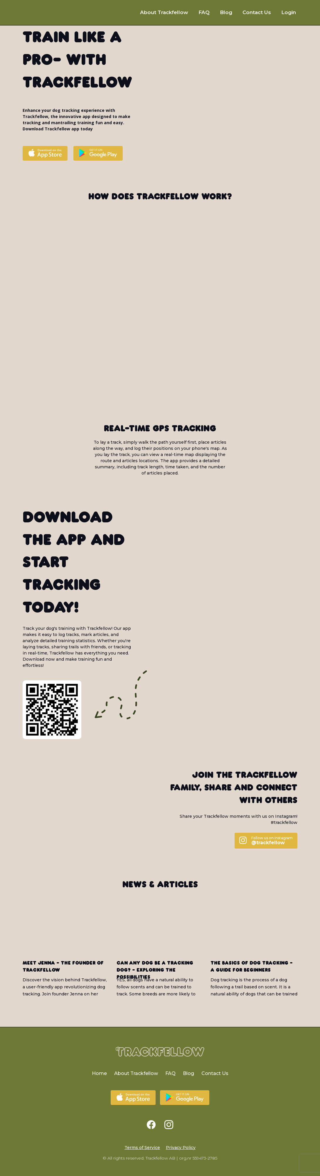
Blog (226, 12)
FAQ (204, 12)
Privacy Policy (181, 1147)
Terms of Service (142, 1147)
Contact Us (256, 12)
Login (288, 12)
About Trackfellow (164, 12)
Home (99, 1073)
